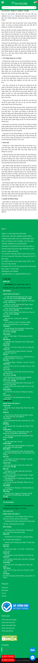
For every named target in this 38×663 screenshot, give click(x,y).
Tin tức (4, 593)
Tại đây (13, 291)
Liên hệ (4, 596)
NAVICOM (8, 649)
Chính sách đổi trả (7, 631)
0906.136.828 (8, 660)
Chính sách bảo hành (8, 622)
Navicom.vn (10, 16)
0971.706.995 (8, 656)
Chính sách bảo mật (8, 628)
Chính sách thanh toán (9, 625)
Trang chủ (5, 587)
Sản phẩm (5, 590)
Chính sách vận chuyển (9, 620)
